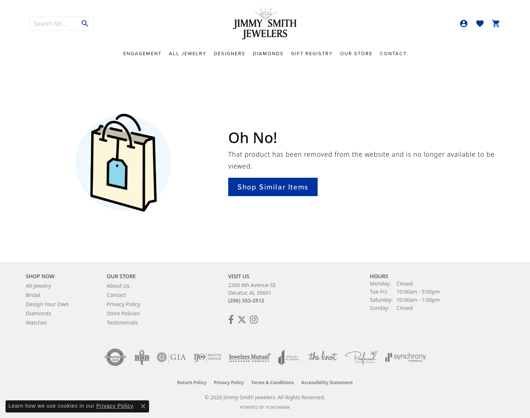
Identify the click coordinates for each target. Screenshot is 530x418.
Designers (229, 53)
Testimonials (122, 322)
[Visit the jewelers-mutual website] (250, 357)
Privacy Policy (123, 304)
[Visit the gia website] (171, 357)
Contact (393, 53)
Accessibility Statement (327, 382)
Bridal (33, 294)
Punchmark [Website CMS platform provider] (278, 407)
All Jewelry (187, 53)
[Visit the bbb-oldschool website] (141, 357)
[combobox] (53, 23)
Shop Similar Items (272, 186)
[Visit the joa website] (289, 357)
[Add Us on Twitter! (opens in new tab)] (241, 319)
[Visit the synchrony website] (405, 357)
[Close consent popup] (143, 406)
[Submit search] (85, 23)
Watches (36, 322)
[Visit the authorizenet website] (115, 357)
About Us (118, 285)
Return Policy (191, 382)
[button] (463, 23)
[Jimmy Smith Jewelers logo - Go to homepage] (265, 23)
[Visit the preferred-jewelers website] (361, 357)
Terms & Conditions (272, 382)
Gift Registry (312, 53)
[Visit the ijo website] (207, 357)
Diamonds (268, 53)
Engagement (142, 53)
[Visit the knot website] (322, 357)
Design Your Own (47, 304)
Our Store (356, 53)
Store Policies (123, 313)
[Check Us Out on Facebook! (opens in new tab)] (231, 319)
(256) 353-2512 (246, 300)
